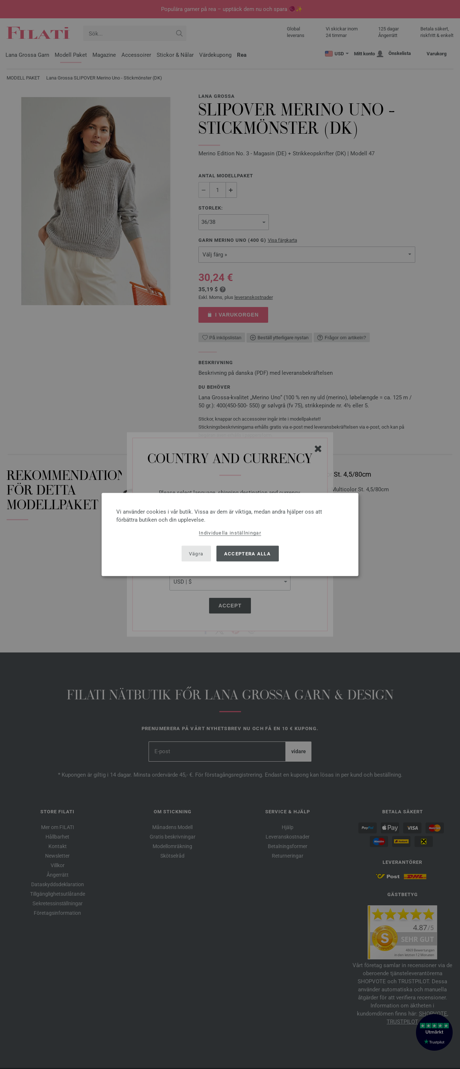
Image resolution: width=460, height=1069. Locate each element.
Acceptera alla (247, 553)
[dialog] (230, 534)
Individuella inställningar (230, 533)
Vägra (196, 553)
